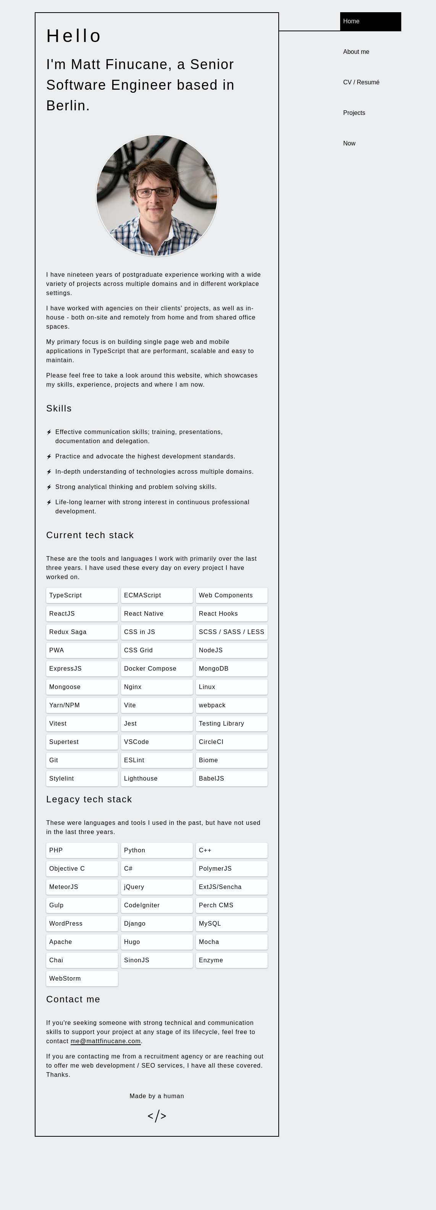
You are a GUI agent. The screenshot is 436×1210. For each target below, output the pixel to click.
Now (349, 143)
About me (356, 51)
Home (351, 21)
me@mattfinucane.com (106, 1041)
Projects (354, 113)
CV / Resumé (361, 82)
